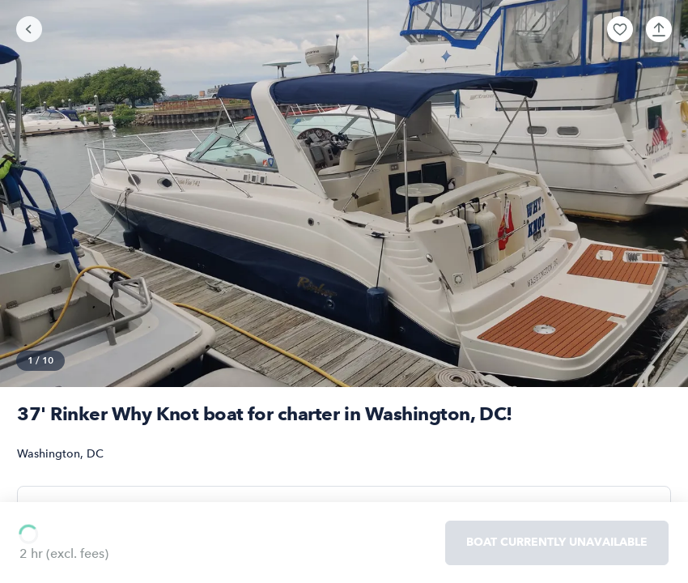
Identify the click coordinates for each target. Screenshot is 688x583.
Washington (48, 454)
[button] (620, 29)
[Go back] (29, 29)
